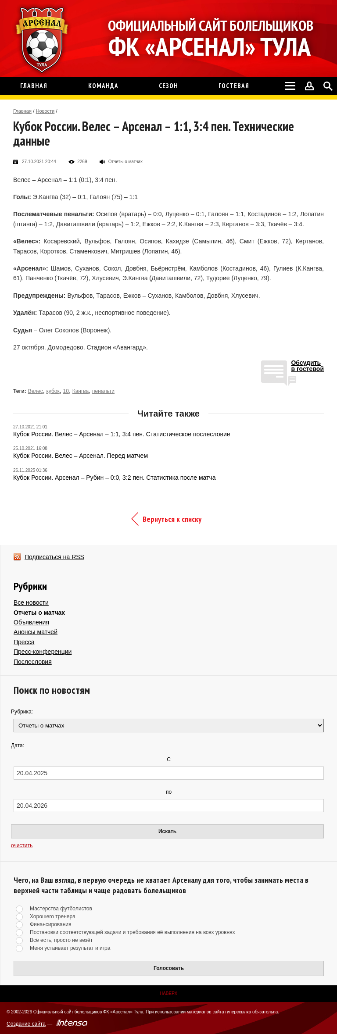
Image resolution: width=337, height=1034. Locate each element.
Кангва (80, 391)
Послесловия (33, 661)
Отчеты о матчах (39, 612)
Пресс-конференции (43, 651)
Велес (35, 391)
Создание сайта (26, 1024)
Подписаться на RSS (54, 556)
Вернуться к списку (172, 519)
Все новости (31, 602)
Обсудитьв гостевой (307, 366)
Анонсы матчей (35, 631)
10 (66, 391)
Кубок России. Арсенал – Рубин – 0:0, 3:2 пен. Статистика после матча (114, 477)
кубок (52, 391)
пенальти (103, 391)
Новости (45, 111)
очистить (21, 845)
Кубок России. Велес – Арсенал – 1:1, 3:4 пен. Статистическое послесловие (121, 434)
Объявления (31, 622)
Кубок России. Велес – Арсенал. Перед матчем (80, 455)
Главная (22, 111)
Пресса (24, 641)
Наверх (168, 993)
